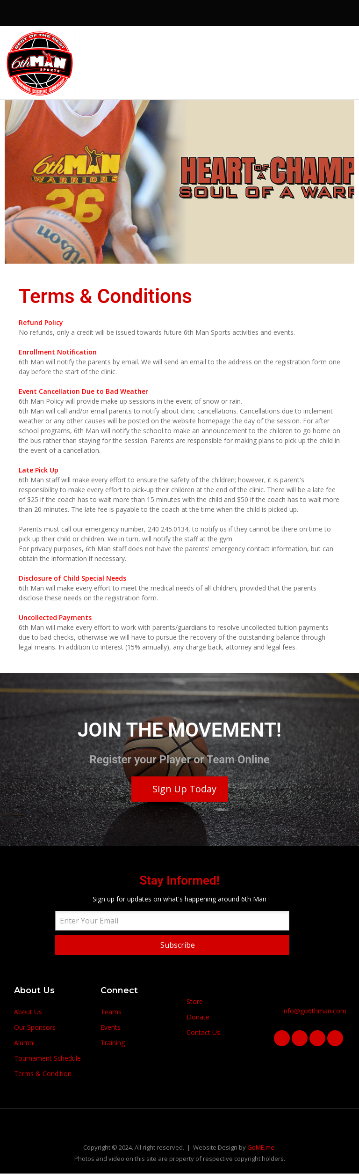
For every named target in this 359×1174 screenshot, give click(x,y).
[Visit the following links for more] (300, 42)
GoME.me (260, 1147)
